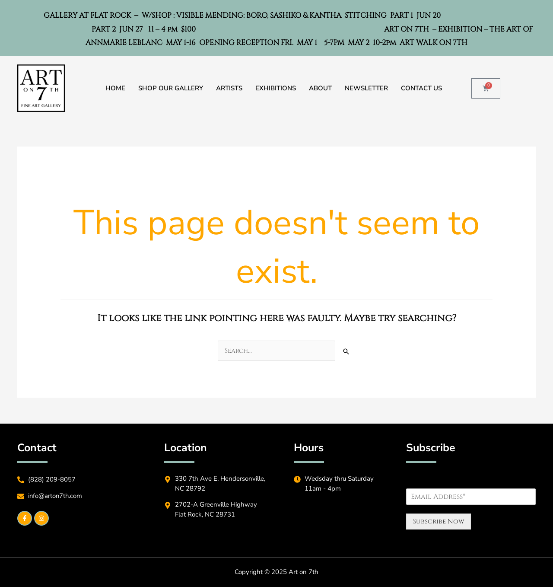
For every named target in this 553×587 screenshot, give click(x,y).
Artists (229, 88)
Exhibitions (275, 88)
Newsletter (366, 88)
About (320, 88)
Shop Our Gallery (170, 88)
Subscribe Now (438, 521)
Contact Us (421, 88)
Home (115, 88)
